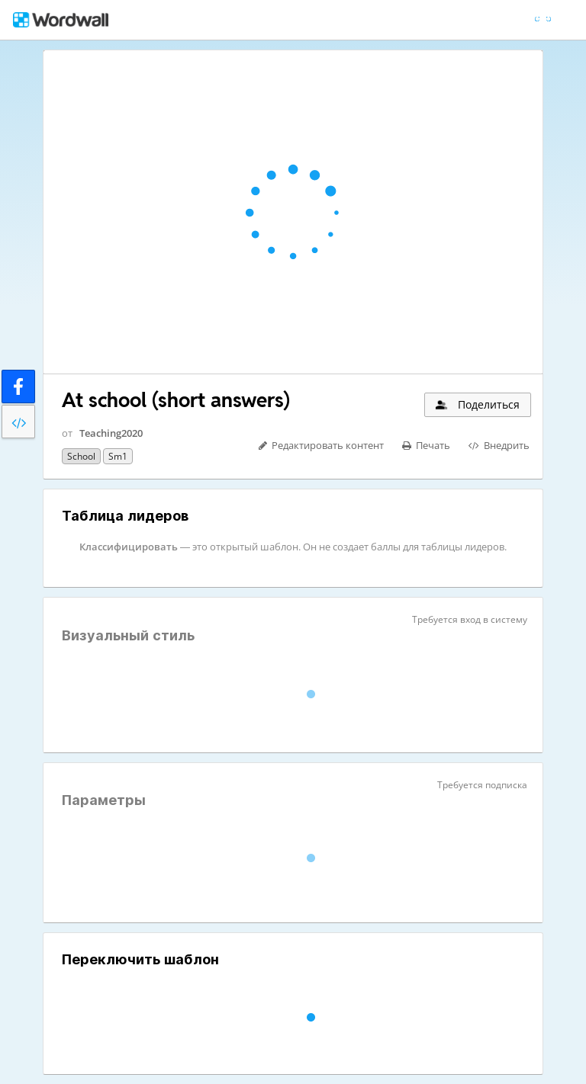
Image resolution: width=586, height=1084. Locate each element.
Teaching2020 (111, 433)
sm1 (117, 456)
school (81, 456)
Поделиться (476, 404)
